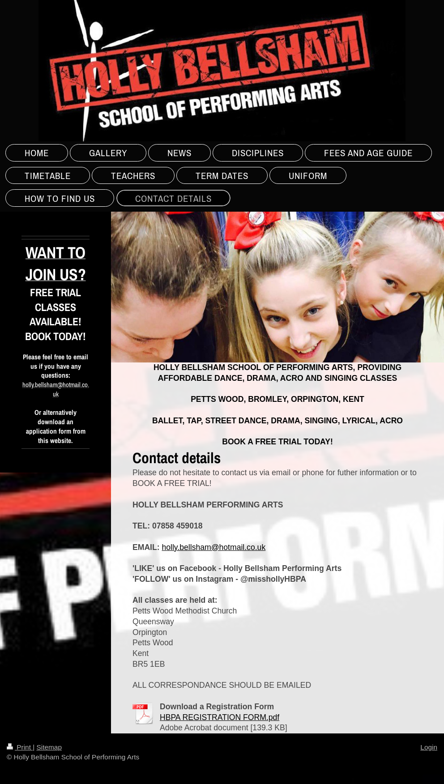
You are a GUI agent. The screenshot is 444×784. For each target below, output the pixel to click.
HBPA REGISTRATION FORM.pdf (219, 717)
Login (428, 747)
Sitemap (48, 747)
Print (20, 747)
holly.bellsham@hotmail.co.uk (213, 547)
